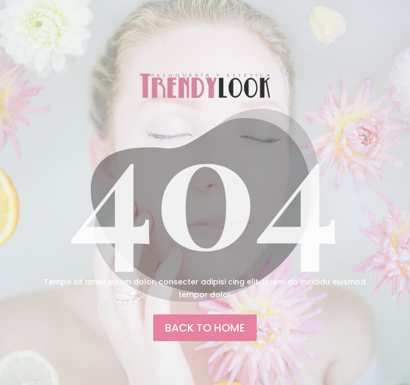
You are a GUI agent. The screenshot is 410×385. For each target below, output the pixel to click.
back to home (205, 327)
